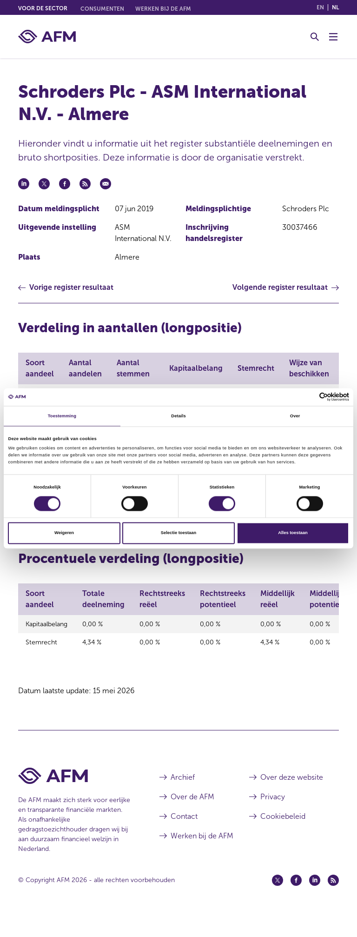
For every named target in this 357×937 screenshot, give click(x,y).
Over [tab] (295, 416)
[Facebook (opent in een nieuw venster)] (296, 901)
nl (335, 7)
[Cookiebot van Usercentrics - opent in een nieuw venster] (308, 397)
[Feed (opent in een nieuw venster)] (333, 901)
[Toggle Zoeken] (314, 36)
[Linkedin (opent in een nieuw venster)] (314, 901)
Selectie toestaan (178, 533)
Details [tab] (178, 416)
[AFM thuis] (47, 36)
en (320, 7)
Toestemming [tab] (62, 416)
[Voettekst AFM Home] (75, 797)
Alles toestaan (292, 533)
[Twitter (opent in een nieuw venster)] (277, 901)
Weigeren (64, 533)
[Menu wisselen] (333, 36)
